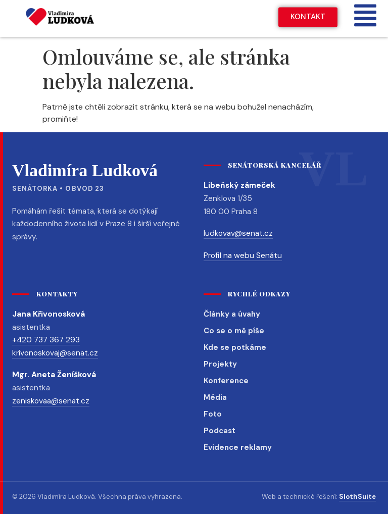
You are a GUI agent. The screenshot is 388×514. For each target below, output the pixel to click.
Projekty (220, 364)
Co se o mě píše (234, 331)
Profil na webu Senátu (243, 255)
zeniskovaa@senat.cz (50, 401)
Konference (226, 381)
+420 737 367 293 (46, 340)
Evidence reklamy (238, 447)
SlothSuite (357, 496)
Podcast (219, 431)
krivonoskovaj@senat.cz (55, 353)
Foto (213, 414)
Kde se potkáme (235, 347)
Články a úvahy (232, 314)
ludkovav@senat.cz (238, 233)
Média (215, 397)
